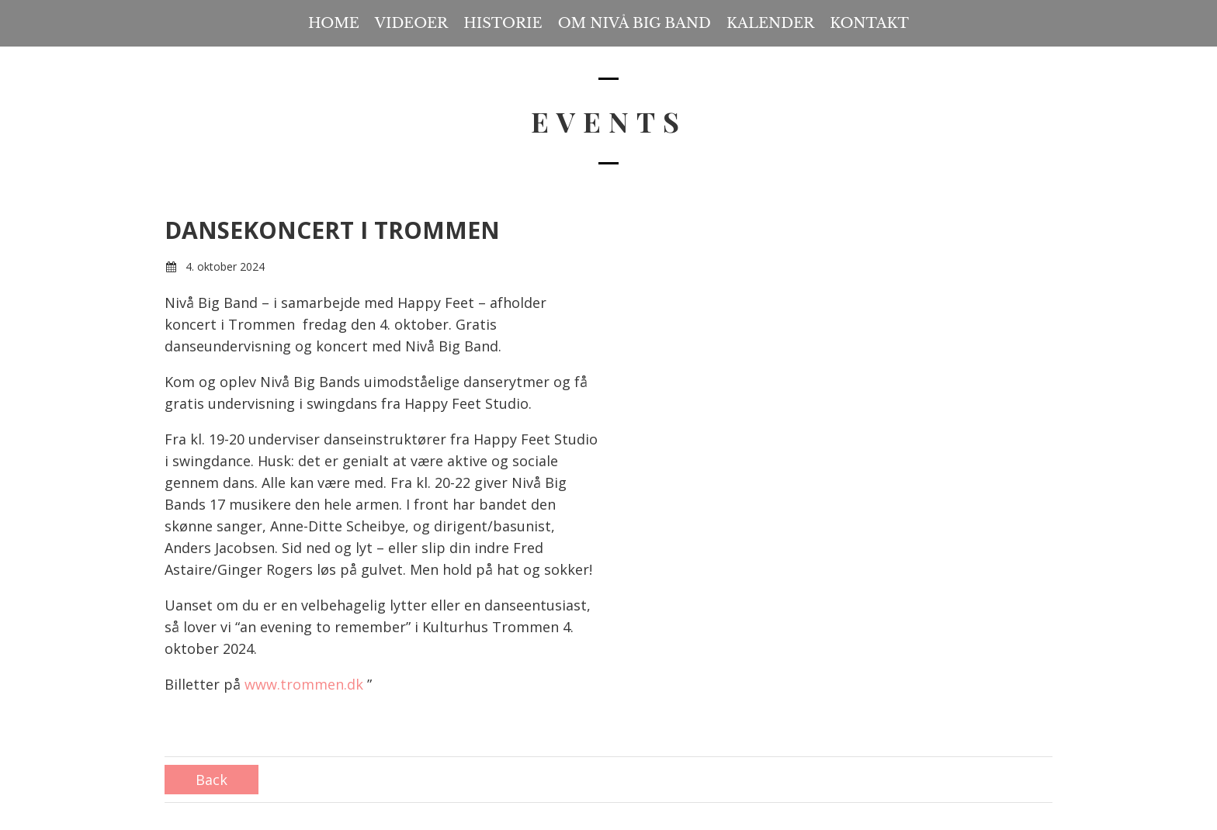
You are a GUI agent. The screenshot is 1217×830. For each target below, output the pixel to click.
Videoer (411, 23)
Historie (502, 23)
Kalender (770, 23)
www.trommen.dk (303, 684)
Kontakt (869, 23)
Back (211, 779)
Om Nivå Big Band (634, 23)
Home (333, 23)
